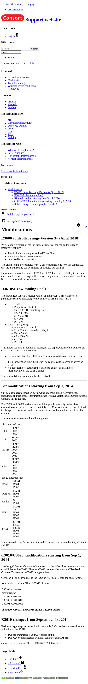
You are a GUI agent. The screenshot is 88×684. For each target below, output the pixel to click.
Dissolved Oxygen (17, 125)
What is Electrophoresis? (21, 150)
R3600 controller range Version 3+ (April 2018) (39, 192)
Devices (12, 101)
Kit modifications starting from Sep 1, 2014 (37, 198)
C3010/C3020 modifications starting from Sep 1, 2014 (42, 201)
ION (10, 131)
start (18, 63)
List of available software (14, 171)
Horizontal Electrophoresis (22, 155)
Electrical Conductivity (20, 122)
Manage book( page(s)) (16, 221)
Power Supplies (16, 153)
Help (81, 226)
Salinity (12, 137)
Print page (29, 4)
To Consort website (11, 4)
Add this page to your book (18, 214)
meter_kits (28, 63)
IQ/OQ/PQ (13, 88)
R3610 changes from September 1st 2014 (35, 204)
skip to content (15, 9)
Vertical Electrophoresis (20, 158)
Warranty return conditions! (22, 86)
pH (9, 119)
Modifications (15, 80)
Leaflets (12, 107)
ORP (10, 128)
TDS (10, 134)
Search (34, 49)
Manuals (12, 104)
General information (18, 77)
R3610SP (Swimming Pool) (28, 195)
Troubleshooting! (17, 83)
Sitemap (12, 57)
